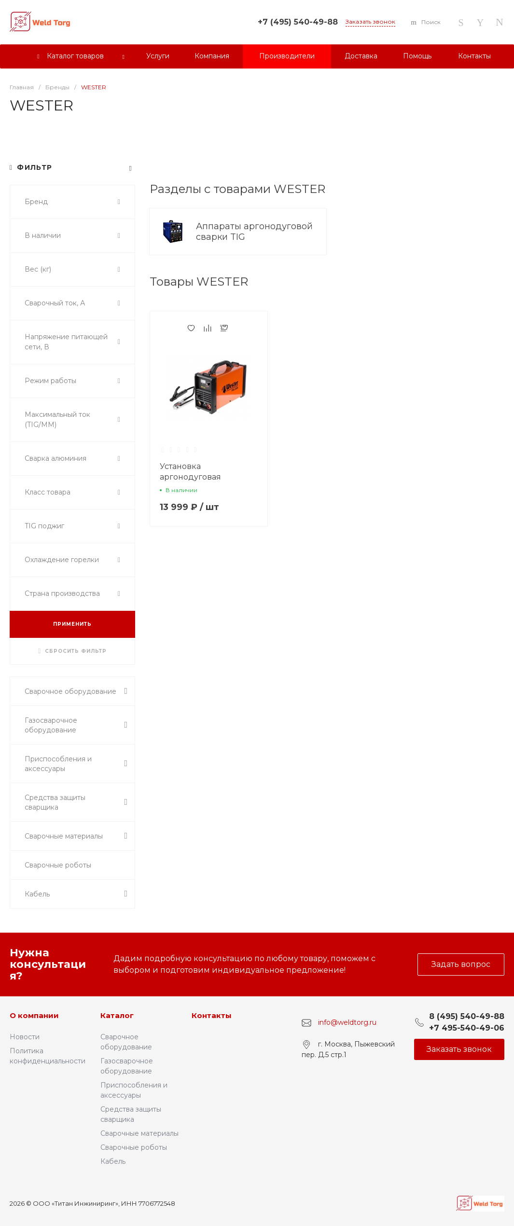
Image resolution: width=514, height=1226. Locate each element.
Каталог (117, 1015)
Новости (25, 1037)
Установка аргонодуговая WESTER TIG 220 (194, 477)
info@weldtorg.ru (347, 1022)
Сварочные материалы (139, 1133)
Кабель (112, 1161)
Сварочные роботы (133, 1147)
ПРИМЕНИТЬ (72, 624)
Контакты (212, 1015)
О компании (34, 1015)
